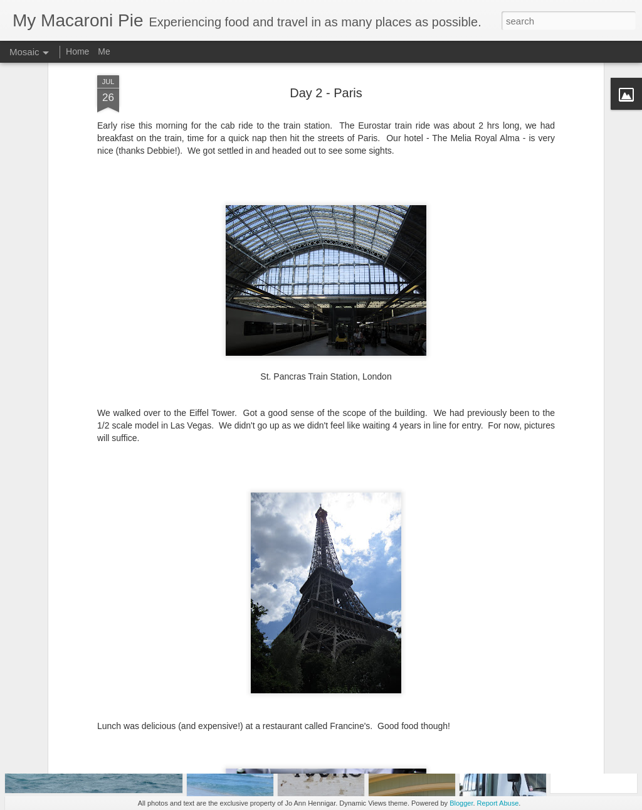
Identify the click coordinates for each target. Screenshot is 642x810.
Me (104, 51)
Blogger (461, 803)
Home (77, 51)
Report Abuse (498, 803)
